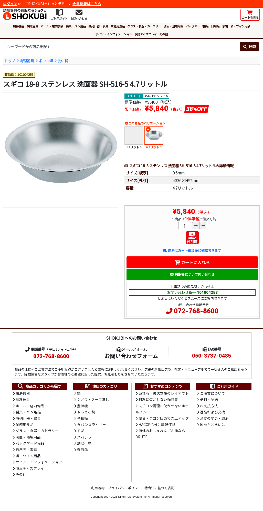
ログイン (10, 3)
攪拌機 (82, 405)
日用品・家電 (219, 26)
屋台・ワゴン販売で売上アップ (164, 418)
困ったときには (212, 424)
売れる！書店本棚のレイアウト (164, 393)
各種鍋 (82, 418)
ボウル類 (46, 60)
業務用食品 (118, 26)
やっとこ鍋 (86, 411)
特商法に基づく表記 (159, 487)
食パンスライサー (91, 424)
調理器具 (32, 26)
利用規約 (97, 487)
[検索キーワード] (122, 46)
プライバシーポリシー (124, 487)
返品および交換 (212, 411)
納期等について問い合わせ (192, 274)
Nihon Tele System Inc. (132, 496)
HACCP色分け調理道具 (157, 424)
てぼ (80, 430)
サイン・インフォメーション (113, 34)
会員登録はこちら (86, 3)
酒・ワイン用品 (240, 26)
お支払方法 (209, 405)
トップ (9, 60)
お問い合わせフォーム (131, 356)
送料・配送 (209, 399)
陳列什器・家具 (98, 26)
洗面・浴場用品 (173, 26)
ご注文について (212, 393)
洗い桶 (62, 60)
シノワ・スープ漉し (93, 399)
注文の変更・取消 (214, 418)
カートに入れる (192, 262)
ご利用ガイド (223, 386)
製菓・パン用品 (76, 26)
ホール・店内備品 (52, 26)
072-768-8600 (196, 311)
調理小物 (84, 443)
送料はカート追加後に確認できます (192, 250)
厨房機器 (18, 26)
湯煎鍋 (82, 449)
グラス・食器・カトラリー (144, 26)
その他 (163, 34)
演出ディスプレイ (145, 34)
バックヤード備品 (197, 26)
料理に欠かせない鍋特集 (158, 399)
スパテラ (84, 437)
